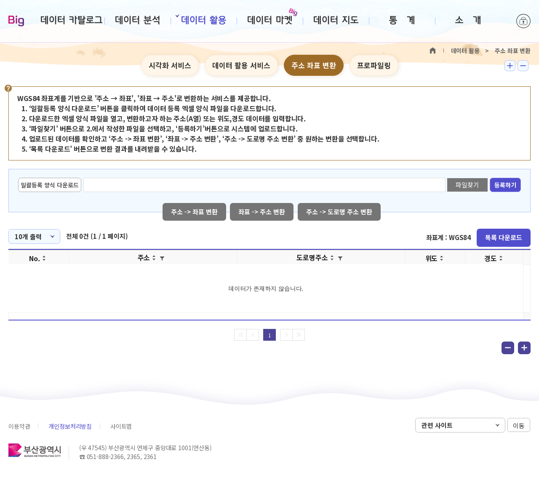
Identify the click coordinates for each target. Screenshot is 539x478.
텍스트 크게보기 (509, 65)
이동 (519, 425)
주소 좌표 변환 (313, 65)
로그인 (523, 21)
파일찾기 (467, 184)
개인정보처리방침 (70, 426)
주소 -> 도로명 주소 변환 (340, 211)
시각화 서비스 (170, 65)
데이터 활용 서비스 (241, 65)
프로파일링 (374, 65)
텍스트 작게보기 (523, 65)
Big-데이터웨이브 (16, 21)
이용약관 (19, 426)
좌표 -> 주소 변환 (262, 211)
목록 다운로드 (503, 237)
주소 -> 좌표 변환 (194, 211)
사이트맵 (121, 426)
